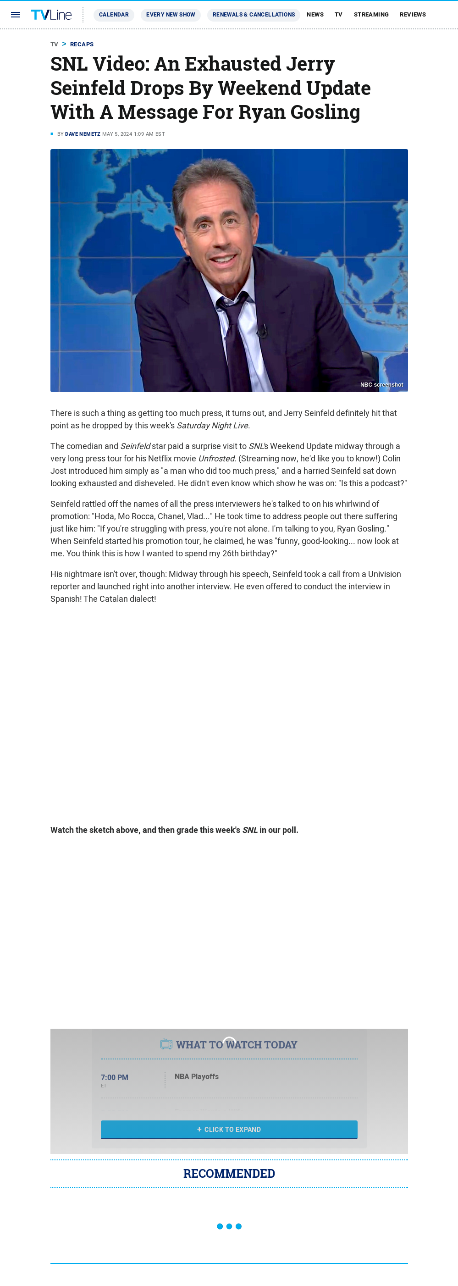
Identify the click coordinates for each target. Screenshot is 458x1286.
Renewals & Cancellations (254, 15)
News (315, 14)
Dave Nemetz (82, 134)
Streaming (371, 14)
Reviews (413, 14)
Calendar (114, 15)
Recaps (82, 44)
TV (339, 14)
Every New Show (170, 15)
